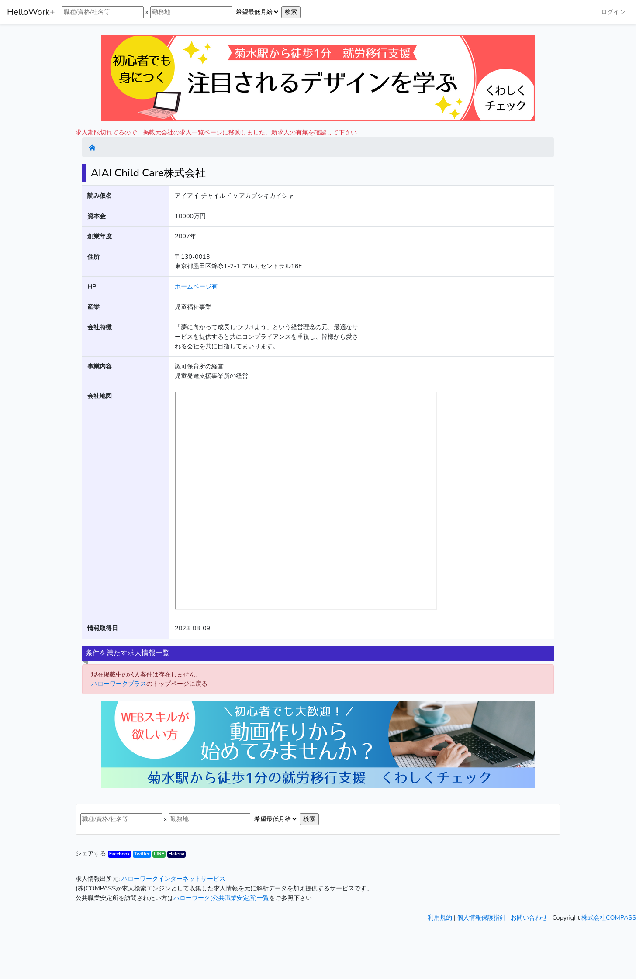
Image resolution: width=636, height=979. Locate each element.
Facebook (119, 854)
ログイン (613, 11)
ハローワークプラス (118, 683)
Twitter (142, 854)
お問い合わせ (529, 917)
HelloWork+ (31, 12)
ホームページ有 (196, 286)
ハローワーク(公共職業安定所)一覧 (221, 897)
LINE (159, 854)
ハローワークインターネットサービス (173, 878)
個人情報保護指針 (481, 917)
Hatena (176, 854)
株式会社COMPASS (608, 917)
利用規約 (440, 917)
